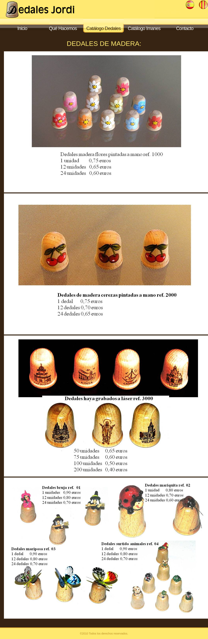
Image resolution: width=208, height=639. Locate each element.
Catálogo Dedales (103, 28)
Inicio (22, 28)
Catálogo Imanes (144, 28)
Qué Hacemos (63, 28)
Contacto (184, 28)
